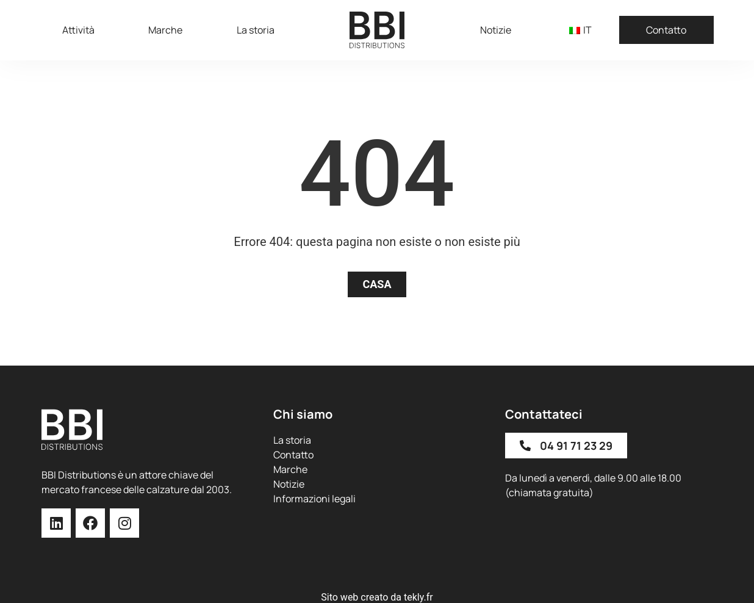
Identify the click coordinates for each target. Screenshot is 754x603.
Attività (78, 30)
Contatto (666, 30)
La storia (256, 30)
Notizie (495, 30)
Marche (165, 30)
